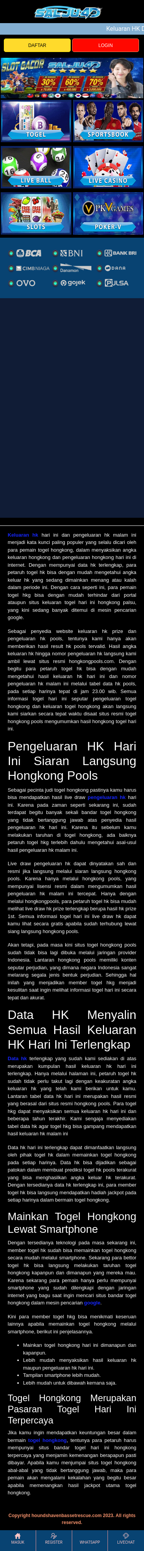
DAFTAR (37, 45)
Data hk (17, 1058)
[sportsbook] (36, 167)
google (92, 1303)
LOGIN (105, 45)
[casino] (108, 167)
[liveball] (108, 213)
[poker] (36, 213)
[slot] (108, 121)
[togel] (36, 121)
